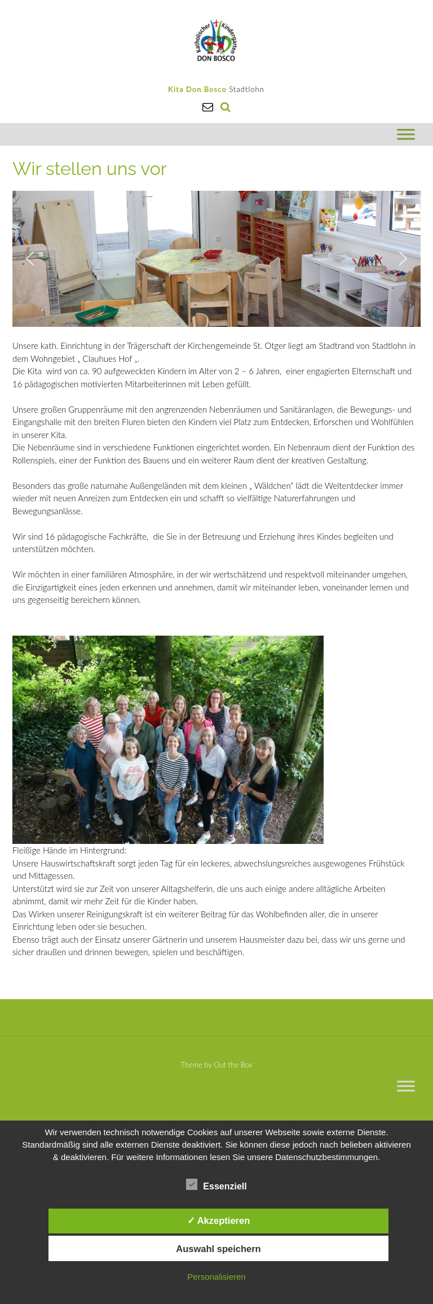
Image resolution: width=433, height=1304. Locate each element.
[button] (30, 259)
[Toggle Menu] (406, 134)
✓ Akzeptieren (218, 1220)
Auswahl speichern (218, 1249)
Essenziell (216, 1184)
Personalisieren (216, 1276)
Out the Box (233, 1064)
